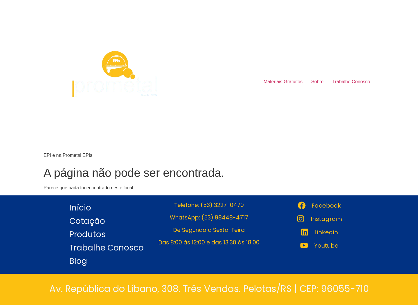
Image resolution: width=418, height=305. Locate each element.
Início (80, 207)
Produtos (87, 234)
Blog (78, 261)
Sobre (317, 81)
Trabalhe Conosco (351, 81)
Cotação (87, 221)
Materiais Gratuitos (283, 81)
